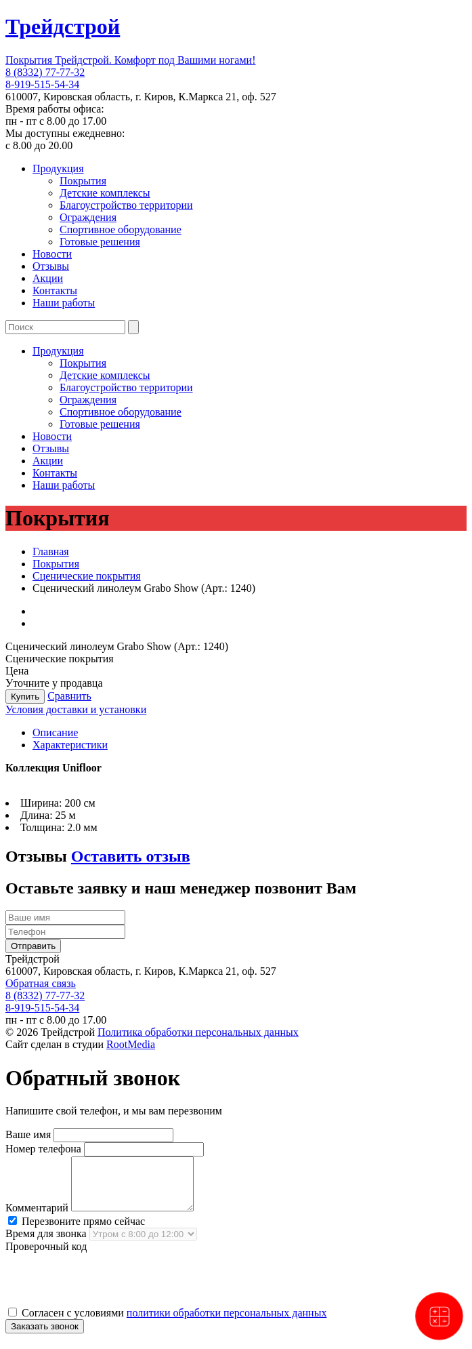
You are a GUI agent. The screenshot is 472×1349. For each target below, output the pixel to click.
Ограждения (88, 217)
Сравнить (69, 696)
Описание (55, 732)
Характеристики (70, 744)
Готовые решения (100, 241)
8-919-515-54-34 (42, 84)
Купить (25, 696)
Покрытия (83, 180)
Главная (51, 551)
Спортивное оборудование (120, 229)
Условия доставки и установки (75, 709)
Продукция (58, 168)
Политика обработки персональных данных (198, 1032)
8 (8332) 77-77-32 (45, 72)
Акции (48, 278)
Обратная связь (40, 983)
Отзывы (51, 266)
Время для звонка (46, 1243)
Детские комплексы (105, 193)
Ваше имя (28, 1134)
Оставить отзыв (130, 856)
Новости (52, 254)
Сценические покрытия (87, 576)
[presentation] (108, 1289)
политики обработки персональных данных (227, 1323)
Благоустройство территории (126, 205)
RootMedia (130, 1044)
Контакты (55, 290)
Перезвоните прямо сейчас (76, 1231)
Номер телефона (43, 1148)
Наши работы (64, 302)
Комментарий (36, 1218)
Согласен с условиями (167, 1323)
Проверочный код (46, 1256)
